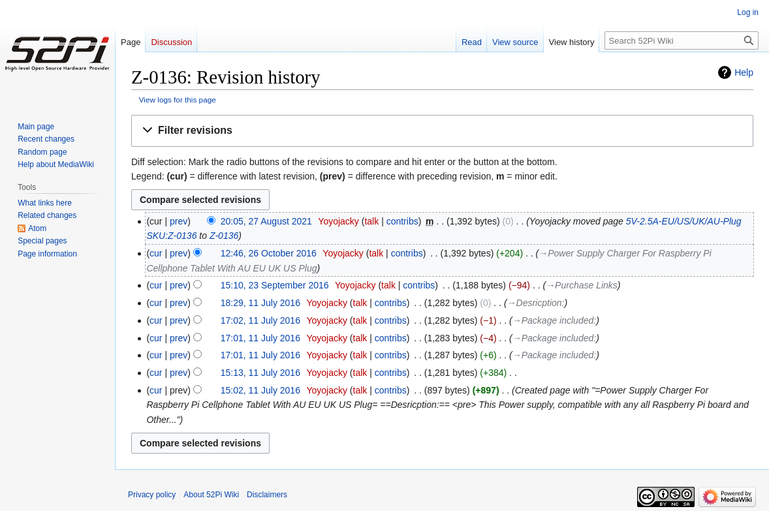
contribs (402, 221)
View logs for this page (177, 99)
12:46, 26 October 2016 (269, 253)
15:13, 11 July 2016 (260, 372)
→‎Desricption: (536, 303)
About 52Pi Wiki (211, 494)
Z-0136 (224, 235)
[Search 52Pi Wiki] (681, 40)
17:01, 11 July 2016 (260, 338)
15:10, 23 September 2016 (275, 285)
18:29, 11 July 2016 (260, 303)
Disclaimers (267, 494)
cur (155, 253)
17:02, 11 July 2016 (260, 320)
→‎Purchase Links (582, 285)
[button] (442, 131)
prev (178, 221)
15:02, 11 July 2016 (260, 390)
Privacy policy (152, 494)
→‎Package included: (554, 320)
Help (743, 72)
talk (371, 221)
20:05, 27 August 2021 (266, 221)
